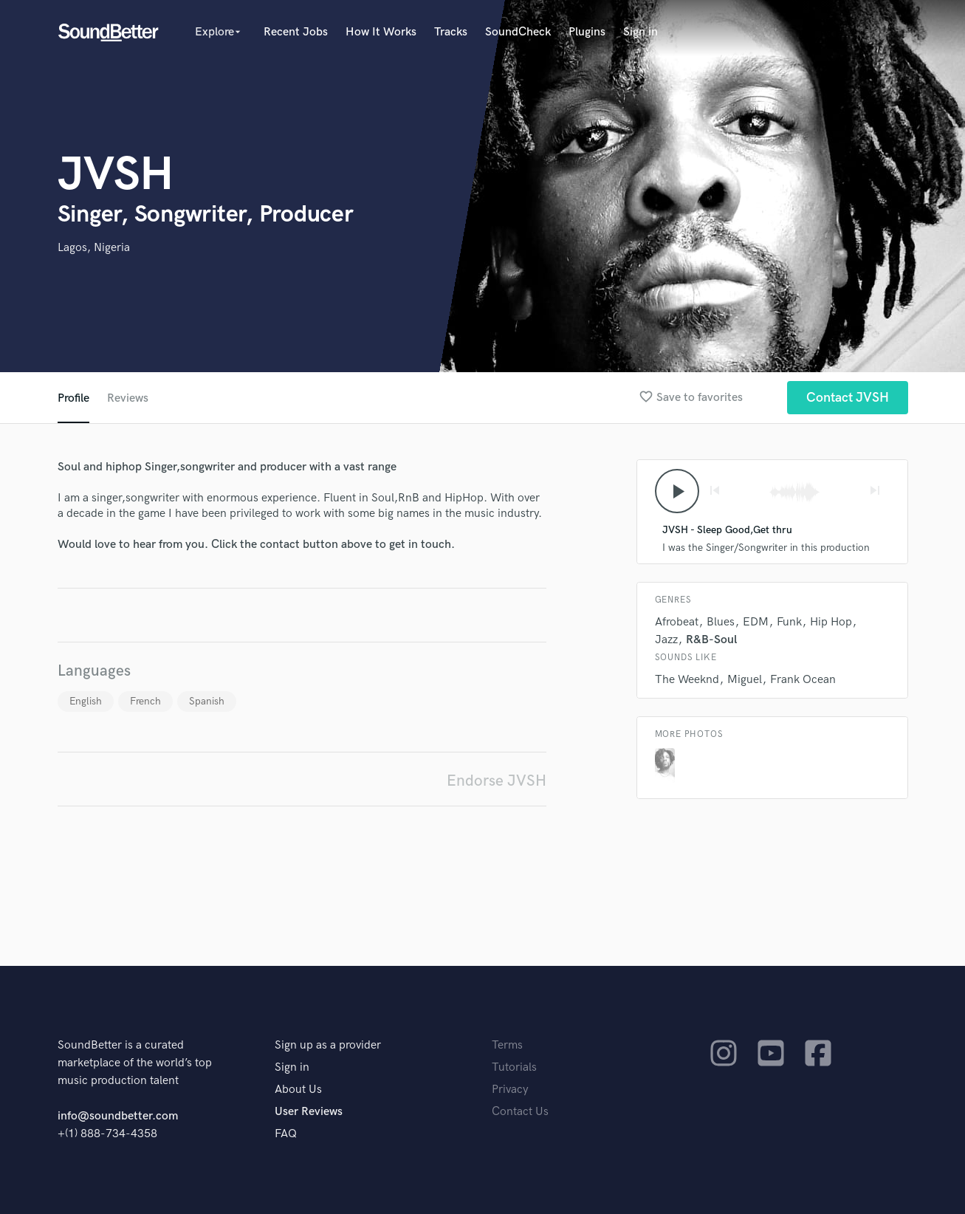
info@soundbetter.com (118, 1116)
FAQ (286, 1134)
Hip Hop (831, 622)
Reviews (127, 398)
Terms (507, 1045)
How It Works (381, 32)
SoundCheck (518, 32)
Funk (789, 622)
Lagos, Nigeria (94, 248)
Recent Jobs (296, 32)
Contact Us (520, 1112)
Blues (721, 622)
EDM (756, 622)
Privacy (510, 1090)
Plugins (587, 32)
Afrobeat (676, 622)
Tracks (450, 32)
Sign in (640, 32)
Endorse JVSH (496, 781)
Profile (73, 398)
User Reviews (309, 1112)
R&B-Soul (711, 640)
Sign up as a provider (328, 1045)
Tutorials (514, 1067)
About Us (298, 1090)
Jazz (666, 640)
